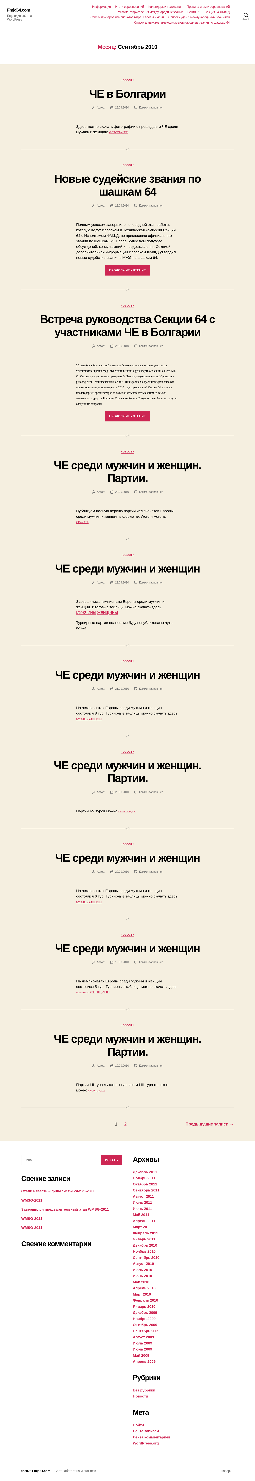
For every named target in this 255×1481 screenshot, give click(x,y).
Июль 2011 (142, 1202)
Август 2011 (143, 1196)
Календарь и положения (165, 7)
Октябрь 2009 (145, 1325)
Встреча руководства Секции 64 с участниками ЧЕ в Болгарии (127, 325)
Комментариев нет (151, 107)
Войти (138, 1425)
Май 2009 (141, 1355)
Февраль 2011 (145, 1233)
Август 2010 (143, 1264)
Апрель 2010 (144, 1288)
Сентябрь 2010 (146, 1257)
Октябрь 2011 (145, 1184)
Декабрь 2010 (145, 1245)
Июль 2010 (142, 1270)
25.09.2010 (122, 491)
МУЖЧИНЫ (86, 612)
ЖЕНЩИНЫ (107, 612)
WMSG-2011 (31, 1200)
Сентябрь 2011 (146, 1190)
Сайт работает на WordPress (75, 1471)
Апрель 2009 (144, 1361)
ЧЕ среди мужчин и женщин (127, 568)
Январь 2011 (144, 1239)
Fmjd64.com (18, 10)
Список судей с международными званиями (199, 17)
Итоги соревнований (129, 7)
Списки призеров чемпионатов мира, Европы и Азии (127, 17)
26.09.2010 (122, 346)
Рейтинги (193, 12)
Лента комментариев (152, 1437)
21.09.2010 (122, 688)
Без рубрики (144, 1390)
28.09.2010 (122, 107)
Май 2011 (141, 1215)
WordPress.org (146, 1443)
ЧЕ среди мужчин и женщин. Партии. (127, 472)
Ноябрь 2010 (144, 1251)
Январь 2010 (144, 1306)
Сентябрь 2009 (146, 1331)
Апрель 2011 (144, 1221)
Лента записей (146, 1431)
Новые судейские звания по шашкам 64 (127, 185)
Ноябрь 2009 (144, 1319)
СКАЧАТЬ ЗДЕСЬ (126, 811)
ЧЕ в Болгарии (127, 93)
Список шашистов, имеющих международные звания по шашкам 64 (182, 22)
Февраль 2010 (145, 1300)
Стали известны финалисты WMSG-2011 (58, 1191)
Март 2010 (142, 1294)
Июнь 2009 (142, 1349)
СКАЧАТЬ (82, 522)
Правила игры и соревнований (208, 7)
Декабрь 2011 (145, 1172)
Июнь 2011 (142, 1209)
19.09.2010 (122, 962)
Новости (128, 80)
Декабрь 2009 (145, 1312)
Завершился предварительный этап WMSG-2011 (65, 1209)
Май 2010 (141, 1282)
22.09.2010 (122, 582)
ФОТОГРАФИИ (118, 132)
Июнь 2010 (142, 1276)
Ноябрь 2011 (144, 1178)
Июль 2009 (142, 1343)
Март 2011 (142, 1227)
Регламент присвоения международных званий (150, 12)
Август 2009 (143, 1337)
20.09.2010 (122, 792)
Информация (101, 7)
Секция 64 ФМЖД (217, 12)
